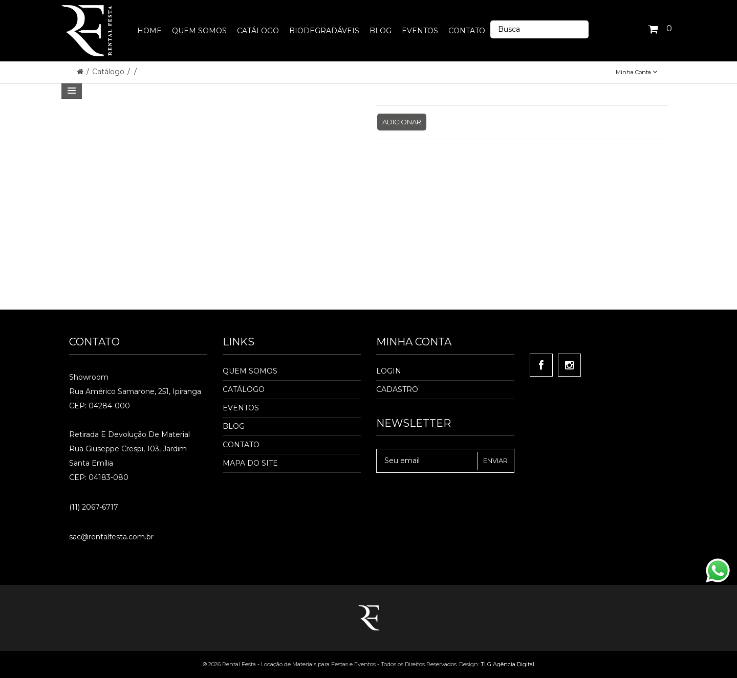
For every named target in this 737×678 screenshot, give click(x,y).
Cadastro (397, 389)
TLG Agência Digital (507, 664)
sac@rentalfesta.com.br (111, 536)
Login (388, 371)
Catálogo (109, 71)
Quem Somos (250, 371)
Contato (241, 444)
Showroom (89, 377)
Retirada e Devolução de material (129, 434)
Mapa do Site (250, 463)
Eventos (241, 407)
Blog (234, 426)
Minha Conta (636, 72)
